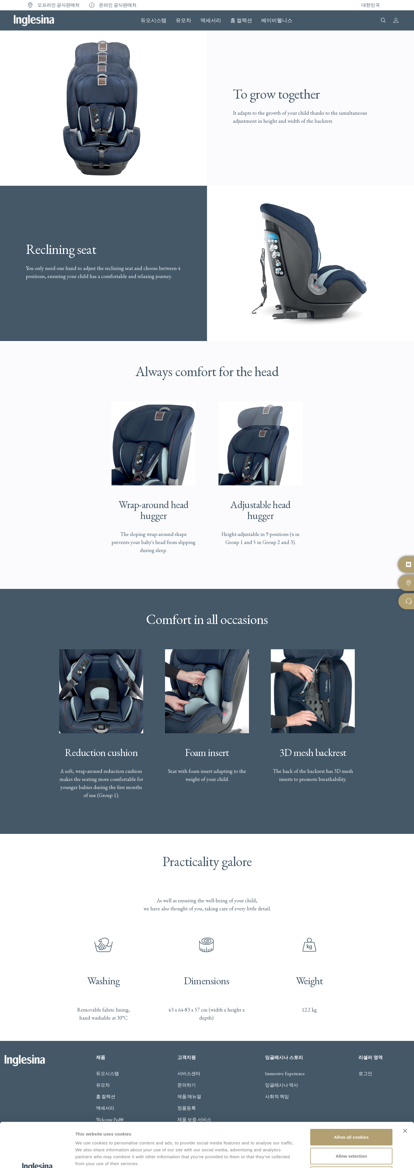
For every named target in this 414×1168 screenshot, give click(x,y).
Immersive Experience (285, 1074)
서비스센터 (188, 1074)
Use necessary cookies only (351, 1130)
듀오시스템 (153, 20)
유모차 (183, 20)
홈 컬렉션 (241, 20)
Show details (301, 1156)
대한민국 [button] (370, 5)
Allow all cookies (351, 1092)
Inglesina (34, 20)
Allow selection (351, 1111)
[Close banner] (405, 1086)
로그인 (365, 1074)
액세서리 (210, 20)
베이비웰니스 (276, 20)
